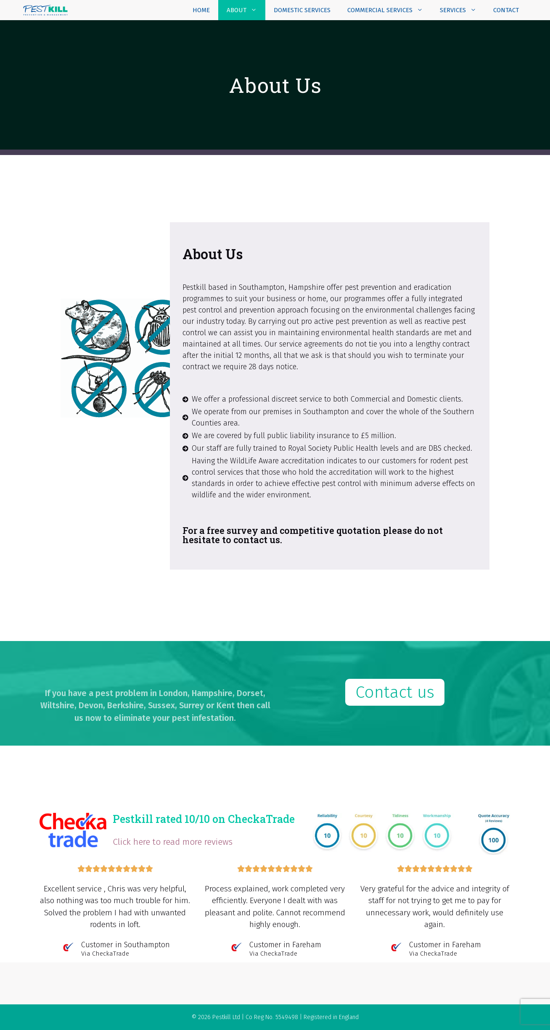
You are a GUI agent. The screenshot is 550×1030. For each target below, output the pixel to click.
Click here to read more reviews (173, 841)
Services (462, 10)
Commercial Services (389, 10)
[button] (394, 692)
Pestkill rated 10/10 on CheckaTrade (204, 819)
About (246, 10)
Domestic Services (302, 10)
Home (201, 10)
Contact (506, 10)
